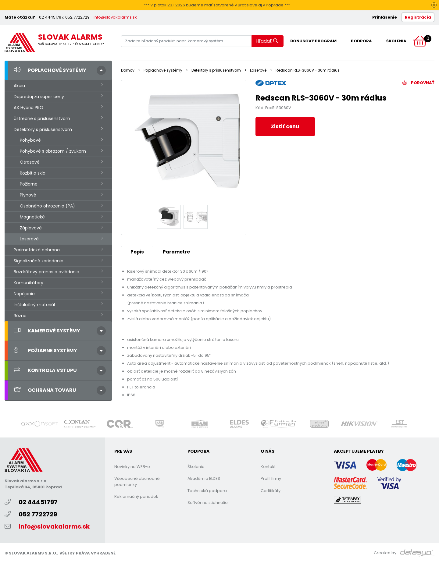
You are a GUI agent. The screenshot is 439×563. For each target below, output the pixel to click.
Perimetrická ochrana (37, 250)
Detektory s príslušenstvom (43, 129)
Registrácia (418, 17)
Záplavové (31, 228)
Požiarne (28, 184)
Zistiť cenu (285, 126)
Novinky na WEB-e (132, 466)
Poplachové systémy (50, 70)
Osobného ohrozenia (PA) (47, 206)
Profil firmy (271, 478)
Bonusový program (313, 41)
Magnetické (32, 217)
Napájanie (24, 294)
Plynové (28, 195)
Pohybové (30, 140)
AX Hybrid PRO (28, 107)
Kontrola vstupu (45, 370)
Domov (127, 70)
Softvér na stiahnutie (207, 502)
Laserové (29, 239)
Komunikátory (28, 283)
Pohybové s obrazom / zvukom (53, 151)
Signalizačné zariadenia (38, 261)
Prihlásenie (384, 17)
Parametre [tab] (176, 252)
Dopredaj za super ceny (39, 97)
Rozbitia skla (32, 173)
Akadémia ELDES (203, 478)
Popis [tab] (137, 252)
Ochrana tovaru (45, 390)
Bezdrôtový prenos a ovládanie (46, 272)
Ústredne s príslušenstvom (42, 118)
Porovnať (418, 83)
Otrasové (30, 162)
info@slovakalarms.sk (115, 17)
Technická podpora (207, 491)
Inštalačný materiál (34, 305)
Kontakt (268, 466)
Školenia (396, 41)
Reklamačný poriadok (136, 496)
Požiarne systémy (45, 350)
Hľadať (266, 40)
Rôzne (20, 316)
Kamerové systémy (47, 330)
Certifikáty (270, 491)
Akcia (19, 86)
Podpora (361, 41)
